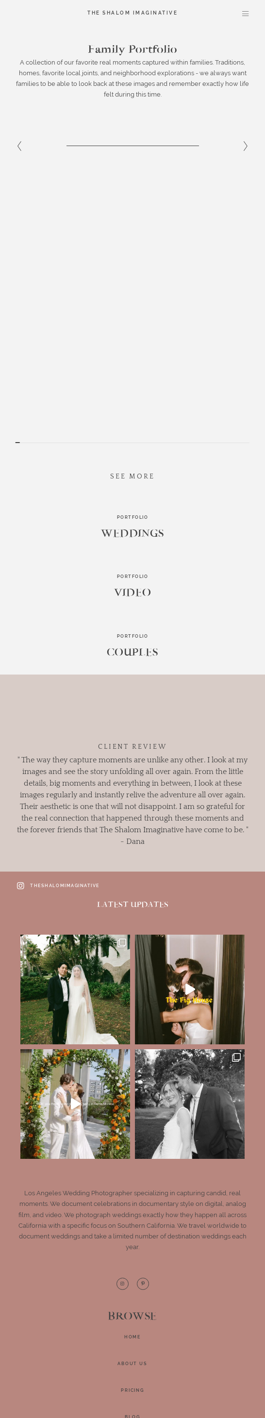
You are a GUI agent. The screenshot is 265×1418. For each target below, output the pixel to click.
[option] (132, 163)
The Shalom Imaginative (132, 13)
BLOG (132, 1152)
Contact (132, 1179)
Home (132, 1072)
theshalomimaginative (57, 621)
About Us (132, 1099)
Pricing (132, 1125)
